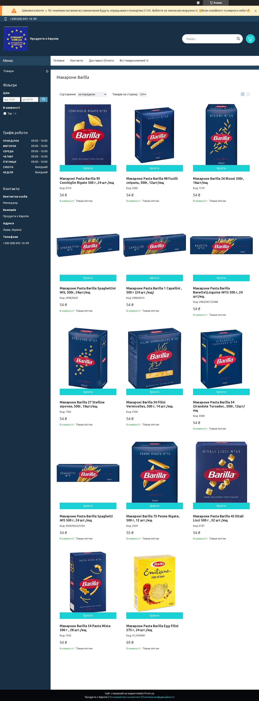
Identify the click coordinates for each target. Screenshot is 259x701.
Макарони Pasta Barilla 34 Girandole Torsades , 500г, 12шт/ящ (219, 406)
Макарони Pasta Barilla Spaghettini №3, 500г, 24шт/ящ (88, 290)
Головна (59, 60)
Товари (8, 71)
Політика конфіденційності (158, 697)
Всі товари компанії (132, 60)
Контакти (76, 60)
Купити (88, 168)
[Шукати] (238, 38)
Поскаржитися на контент (124, 697)
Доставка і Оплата (101, 60)
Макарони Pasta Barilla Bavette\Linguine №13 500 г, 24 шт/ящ (218, 292)
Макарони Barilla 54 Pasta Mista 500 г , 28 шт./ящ (85, 628)
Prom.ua (149, 693)
